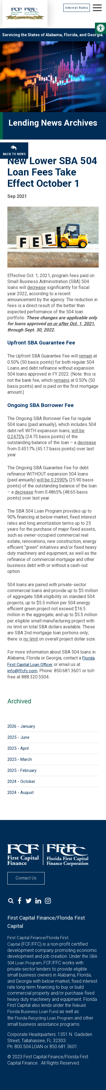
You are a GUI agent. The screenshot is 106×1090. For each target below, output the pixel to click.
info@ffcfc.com (22, 670)
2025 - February (21, 770)
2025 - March (19, 759)
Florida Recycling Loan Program (44, 1018)
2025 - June (18, 737)
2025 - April (18, 748)
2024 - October (21, 781)
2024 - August (20, 792)
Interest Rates (76, 8)
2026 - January (21, 726)
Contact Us (26, 878)
